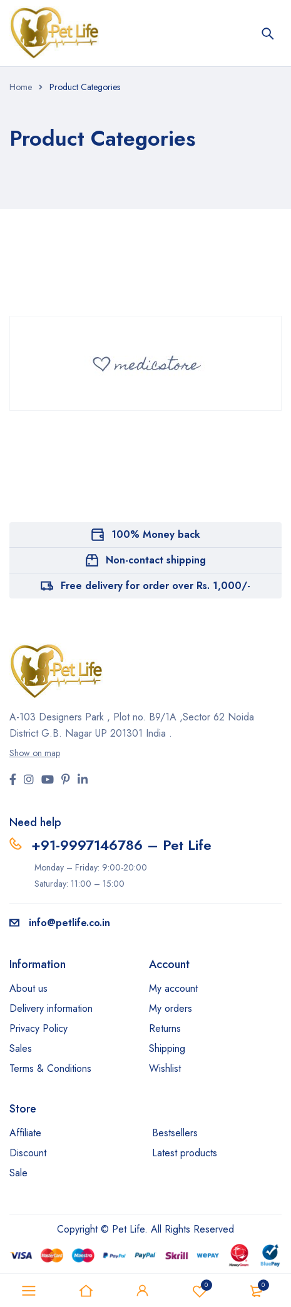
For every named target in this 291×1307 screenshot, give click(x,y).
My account (173, 988)
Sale (18, 1173)
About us (28, 988)
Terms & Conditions (50, 1068)
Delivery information (51, 1008)
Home (20, 87)
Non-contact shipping (156, 560)
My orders (170, 1008)
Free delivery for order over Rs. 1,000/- (155, 585)
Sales (20, 1048)
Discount (27, 1153)
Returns (165, 1028)
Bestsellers (175, 1133)
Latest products (184, 1153)
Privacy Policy (38, 1028)
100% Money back (155, 534)
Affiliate (25, 1133)
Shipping (167, 1048)
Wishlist (199, 1290)
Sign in (142, 1290)
